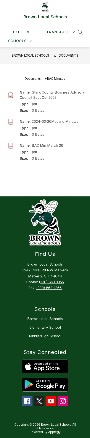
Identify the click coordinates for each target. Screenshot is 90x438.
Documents (68, 55)
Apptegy (54, 432)
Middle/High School (45, 336)
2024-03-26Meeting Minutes (55, 121)
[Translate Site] (60, 32)
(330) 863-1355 (51, 282)
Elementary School (45, 327)
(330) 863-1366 (49, 288)
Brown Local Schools (30, 55)
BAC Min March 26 (47, 145)
